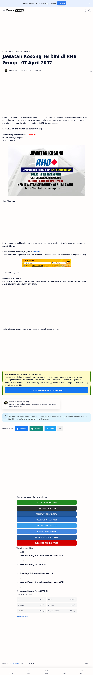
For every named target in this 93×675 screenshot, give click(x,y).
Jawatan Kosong (14, 663)
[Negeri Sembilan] (62, 611)
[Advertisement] (46, 32)
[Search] (89, 10)
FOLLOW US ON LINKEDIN (46, 514)
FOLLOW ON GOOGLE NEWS (46, 537)
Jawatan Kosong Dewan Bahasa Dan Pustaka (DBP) (42, 582)
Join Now (62, 3)
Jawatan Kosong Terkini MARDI (34, 591)
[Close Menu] (90, 3)
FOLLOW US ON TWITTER (46, 525)
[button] (85, 10)
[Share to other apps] (60, 428)
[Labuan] (62, 605)
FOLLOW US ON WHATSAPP (46, 502)
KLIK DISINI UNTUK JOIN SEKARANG (46, 390)
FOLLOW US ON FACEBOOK (46, 520)
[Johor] (31, 599)
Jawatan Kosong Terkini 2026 (32, 564)
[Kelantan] (31, 605)
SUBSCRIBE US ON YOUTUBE (46, 543)
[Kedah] (62, 599)
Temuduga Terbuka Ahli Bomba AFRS (36, 573)
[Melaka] (31, 611)
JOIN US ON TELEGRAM (46, 531)
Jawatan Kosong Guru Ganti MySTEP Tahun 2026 (41, 555)
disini (36, 251)
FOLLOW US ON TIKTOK (46, 508)
